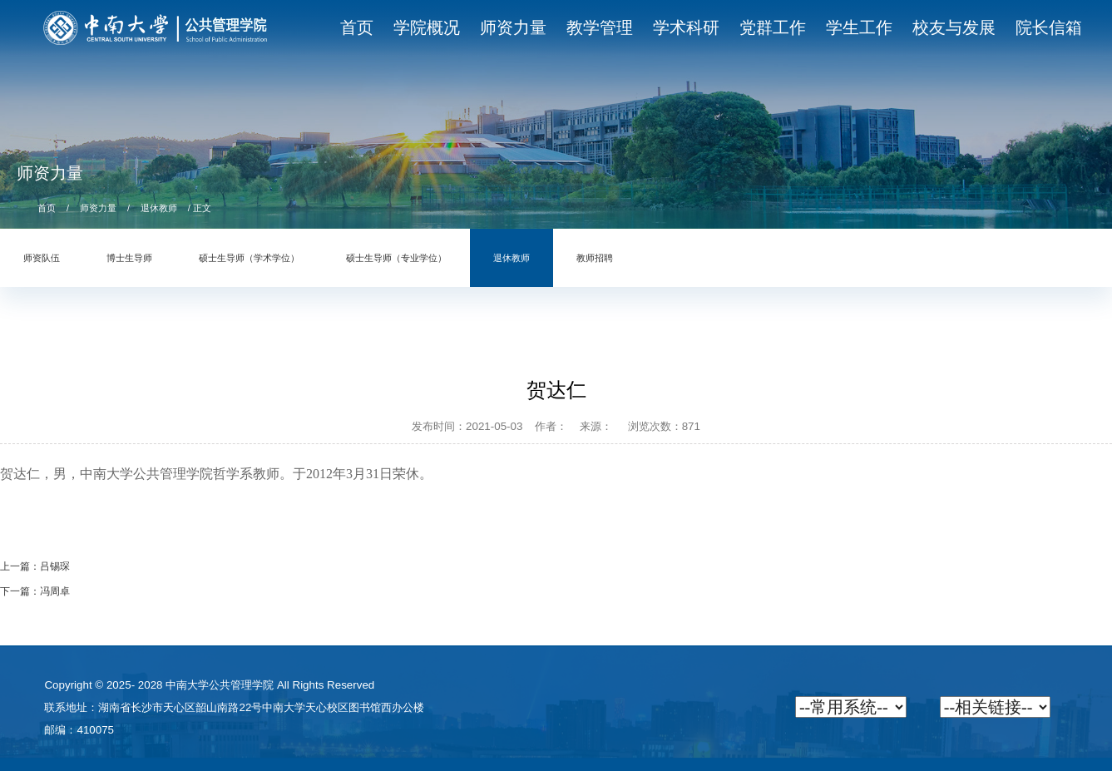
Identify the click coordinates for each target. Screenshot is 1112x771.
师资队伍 (41, 258)
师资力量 (98, 208)
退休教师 (159, 208)
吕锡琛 (55, 566)
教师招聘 (594, 258)
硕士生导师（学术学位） (249, 258)
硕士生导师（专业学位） (396, 258)
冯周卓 (55, 591)
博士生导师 (129, 258)
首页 (46, 208)
